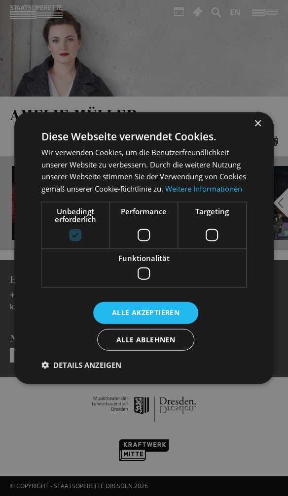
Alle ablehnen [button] (145, 339)
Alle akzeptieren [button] (146, 312)
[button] (81, 365)
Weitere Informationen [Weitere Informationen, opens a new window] (203, 189)
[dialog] (144, 248)
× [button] (257, 123)
